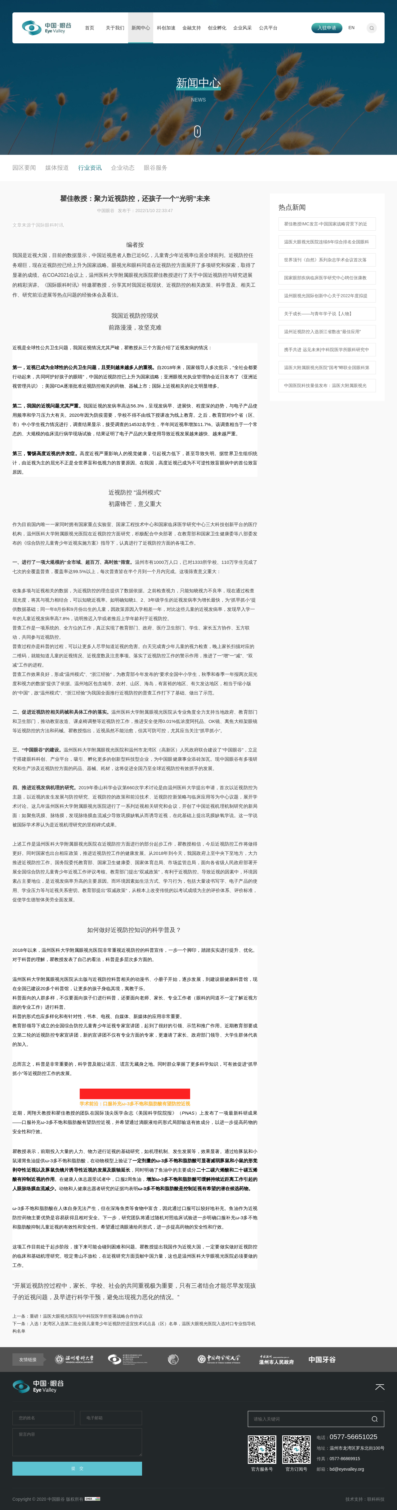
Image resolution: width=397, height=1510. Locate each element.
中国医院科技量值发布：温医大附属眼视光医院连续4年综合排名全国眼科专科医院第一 (326, 387)
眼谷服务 (155, 167)
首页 (89, 27)
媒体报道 (57, 167)
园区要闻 (24, 167)
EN (352, 27)
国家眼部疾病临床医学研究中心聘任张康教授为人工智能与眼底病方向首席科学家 (325, 280)
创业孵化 (217, 27)
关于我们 (115, 27)
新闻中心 (141, 27)
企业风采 (242, 27)
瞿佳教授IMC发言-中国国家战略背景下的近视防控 (325, 226)
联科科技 (376, 1499)
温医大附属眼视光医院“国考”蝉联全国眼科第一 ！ (326, 369)
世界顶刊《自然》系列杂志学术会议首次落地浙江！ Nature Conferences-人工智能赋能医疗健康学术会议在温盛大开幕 (326, 262)
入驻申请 (327, 27)
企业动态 (123, 167)
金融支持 (191, 27)
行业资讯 (90, 167)
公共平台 (268, 27)
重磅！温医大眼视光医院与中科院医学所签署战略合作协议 (86, 1316)
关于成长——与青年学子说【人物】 (319, 313)
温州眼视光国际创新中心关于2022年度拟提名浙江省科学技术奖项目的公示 (326, 297)
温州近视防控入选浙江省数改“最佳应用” (322, 331)
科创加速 (166, 27)
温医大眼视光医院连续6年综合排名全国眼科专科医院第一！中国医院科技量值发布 (326, 244)
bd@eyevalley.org (347, 1469)
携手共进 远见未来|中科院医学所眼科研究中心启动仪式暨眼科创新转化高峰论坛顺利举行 (326, 351)
